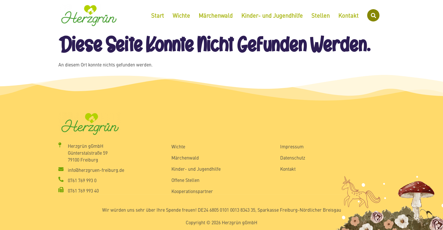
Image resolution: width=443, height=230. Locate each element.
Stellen (320, 15)
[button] (373, 15)
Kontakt (348, 15)
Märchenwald (216, 15)
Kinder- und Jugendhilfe (272, 15)
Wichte (181, 15)
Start (157, 15)
